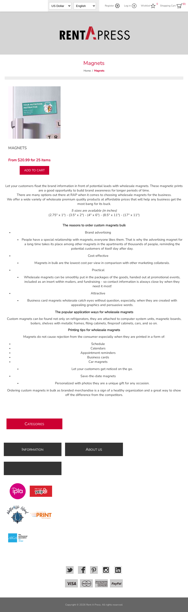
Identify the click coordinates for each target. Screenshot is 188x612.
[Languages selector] (85, 5)
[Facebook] (81, 570)
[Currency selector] (60, 5)
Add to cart (34, 170)
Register (109, 5)
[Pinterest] (93, 570)
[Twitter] (69, 570)
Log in (127, 5)
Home (87, 70)
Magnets (17, 148)
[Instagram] (106, 570)
